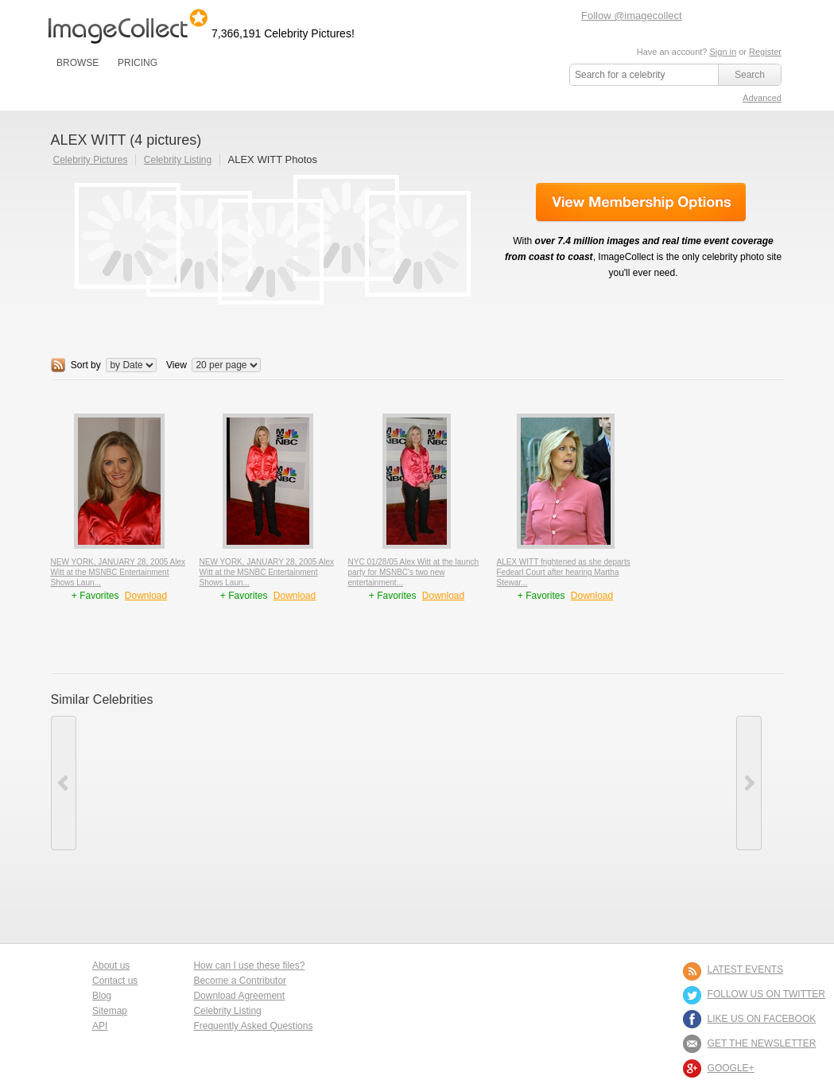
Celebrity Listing (177, 159)
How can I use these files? (249, 965)
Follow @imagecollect (631, 15)
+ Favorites (97, 595)
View (176, 365)
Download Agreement (239, 995)
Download (146, 595)
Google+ (731, 1068)
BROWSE (77, 62)
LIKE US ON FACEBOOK (762, 1018)
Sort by (86, 365)
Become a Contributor (239, 980)
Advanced (762, 98)
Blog (101, 995)
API (99, 1025)
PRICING (137, 62)
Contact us (115, 980)
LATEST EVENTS (746, 969)
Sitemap (109, 1010)
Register (765, 51)
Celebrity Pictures (90, 159)
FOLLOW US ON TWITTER (766, 994)
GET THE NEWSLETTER (762, 1043)
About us (111, 965)
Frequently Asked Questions (252, 1025)
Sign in (722, 51)
